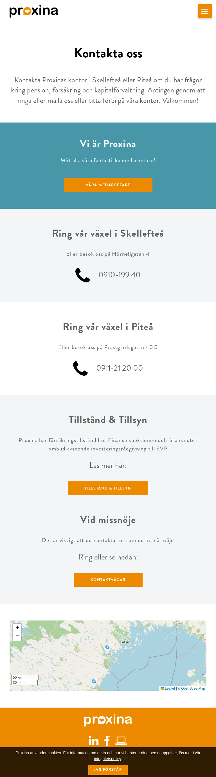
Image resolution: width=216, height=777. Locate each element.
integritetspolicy (107, 768)
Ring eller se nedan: (108, 557)
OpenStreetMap (193, 688)
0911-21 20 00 (119, 368)
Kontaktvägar (108, 580)
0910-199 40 (119, 275)
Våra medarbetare (108, 185)
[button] (205, 11)
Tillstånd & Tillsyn (108, 488)
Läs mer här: (108, 465)
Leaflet (168, 688)
